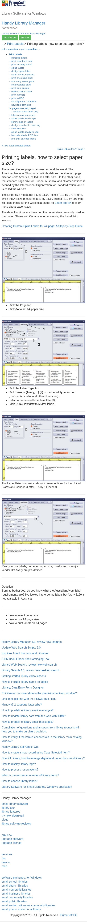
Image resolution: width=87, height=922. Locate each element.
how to (6, 862)
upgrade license (11, 842)
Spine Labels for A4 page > (71, 149)
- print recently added (20, 64)
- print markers (17, 94)
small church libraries (15, 885)
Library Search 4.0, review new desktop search (31, 670)
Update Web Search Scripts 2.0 (21, 647)
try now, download (13, 815)
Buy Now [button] (25, 37)
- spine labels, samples (21, 74)
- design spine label (19, 71)
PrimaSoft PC (68, 915)
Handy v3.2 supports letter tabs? (22, 704)
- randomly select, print (21, 81)
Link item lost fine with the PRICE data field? (29, 698)
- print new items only (20, 61)
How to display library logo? (19, 764)
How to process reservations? (20, 769)
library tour (8, 807)
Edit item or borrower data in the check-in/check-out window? (39, 693)
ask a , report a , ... (21, 49)
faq (4, 858)
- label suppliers (18, 128)
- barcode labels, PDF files (23, 135)
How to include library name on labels (25, 681)
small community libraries (17, 897)
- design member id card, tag (24, 125)
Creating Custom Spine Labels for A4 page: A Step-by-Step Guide (42, 226)
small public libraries (14, 901)
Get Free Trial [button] (10, 37)
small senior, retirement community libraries (28, 905)
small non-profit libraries (16, 889)
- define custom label (20, 91)
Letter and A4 (63, 202)
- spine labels (16, 68)
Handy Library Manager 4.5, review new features (32, 641)
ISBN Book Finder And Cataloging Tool (25, 659)
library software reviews (16, 823)
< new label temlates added (16, 145)
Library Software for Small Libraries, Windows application (37, 786)
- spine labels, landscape (22, 118)
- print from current (19, 88)
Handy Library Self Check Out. (20, 746)
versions (7, 854)
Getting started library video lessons (24, 676)
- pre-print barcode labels (22, 138)
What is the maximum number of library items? (30, 775)
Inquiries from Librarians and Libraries (25, 653)
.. (2, 44)
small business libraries (16, 893)
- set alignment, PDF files (22, 101)
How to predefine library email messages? (27, 710)
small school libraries (15, 881)
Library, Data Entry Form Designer (23, 687)
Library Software (10, 33)
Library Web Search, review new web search (29, 664)
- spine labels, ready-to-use (24, 132)
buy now (7, 835)
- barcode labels (18, 57)
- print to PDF (16, 98)
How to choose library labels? (20, 781)
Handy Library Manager (23, 23)
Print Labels (15, 44)
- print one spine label (21, 78)
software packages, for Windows (22, 877)
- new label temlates (20, 105)
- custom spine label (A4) (23, 111)
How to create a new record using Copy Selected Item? (36, 752)
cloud (5, 819)
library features (11, 811)
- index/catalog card (20, 84)
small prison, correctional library (21, 909)
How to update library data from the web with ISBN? (33, 716)
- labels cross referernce (22, 115)
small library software (15, 803)
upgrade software (12, 838)
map (4, 866)
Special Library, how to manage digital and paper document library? (43, 758)
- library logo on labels (21, 122)
